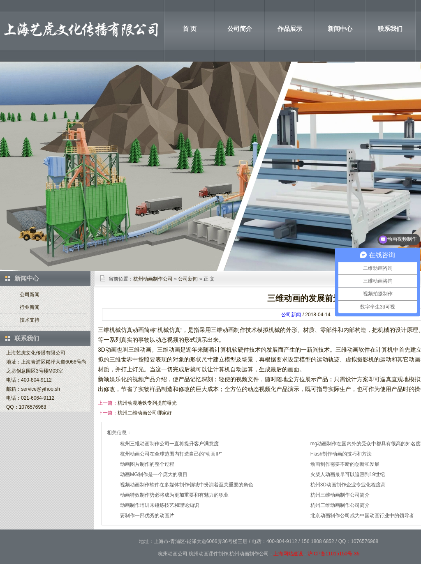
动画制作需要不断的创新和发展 (344, 464)
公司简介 (239, 28)
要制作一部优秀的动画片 (147, 515)
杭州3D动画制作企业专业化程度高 (348, 485)
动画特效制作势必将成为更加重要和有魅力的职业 (174, 495)
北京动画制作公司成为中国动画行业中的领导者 (362, 515)
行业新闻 (29, 307)
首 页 (190, 28)
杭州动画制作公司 (153, 279)
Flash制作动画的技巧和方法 (341, 454)
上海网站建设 (288, 554)
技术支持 (29, 320)
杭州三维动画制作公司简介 (340, 495)
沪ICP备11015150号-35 (334, 554)
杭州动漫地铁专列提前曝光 (147, 403)
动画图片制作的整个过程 (147, 464)
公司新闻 (29, 294)
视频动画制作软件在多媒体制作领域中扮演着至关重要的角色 (186, 485)
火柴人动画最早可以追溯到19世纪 (347, 474)
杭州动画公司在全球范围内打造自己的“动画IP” (171, 454)
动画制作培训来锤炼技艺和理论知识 (159, 505)
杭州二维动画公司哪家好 (145, 413)
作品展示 (290, 28)
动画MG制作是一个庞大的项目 (153, 474)
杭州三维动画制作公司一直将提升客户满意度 (169, 444)
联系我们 (390, 28)
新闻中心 (340, 28)
